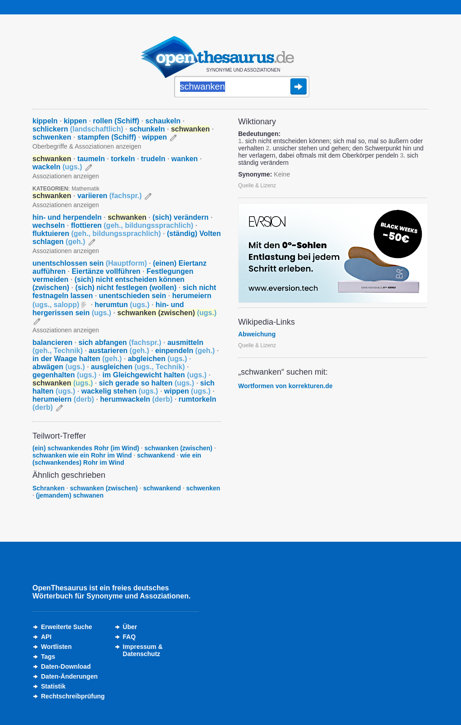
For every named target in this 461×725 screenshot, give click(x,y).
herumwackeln (136, 399)
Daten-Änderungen (69, 676)
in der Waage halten (77, 358)
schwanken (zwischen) (178, 448)
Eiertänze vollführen (106, 271)
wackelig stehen (119, 391)
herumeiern (63, 399)
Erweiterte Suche (66, 626)
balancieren (52, 342)
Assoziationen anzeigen (65, 176)
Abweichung (257, 334)
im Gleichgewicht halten (155, 375)
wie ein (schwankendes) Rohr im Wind (116, 459)
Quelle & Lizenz (257, 185)
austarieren (119, 350)
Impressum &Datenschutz (143, 650)
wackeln (57, 167)
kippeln (45, 121)
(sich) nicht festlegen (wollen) (125, 287)
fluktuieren (96, 233)
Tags (48, 656)
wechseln (48, 225)
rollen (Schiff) (116, 121)
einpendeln (185, 350)
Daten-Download (65, 666)
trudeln (153, 159)
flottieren (132, 225)
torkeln (123, 159)
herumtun (122, 304)
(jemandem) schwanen (70, 495)
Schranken (48, 488)
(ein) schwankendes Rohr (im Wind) (85, 448)
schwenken (51, 137)
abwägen (58, 367)
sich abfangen (119, 342)
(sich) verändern (180, 217)
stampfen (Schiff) (106, 137)
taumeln (91, 159)
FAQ (129, 636)
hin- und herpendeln (67, 217)
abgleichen (157, 358)
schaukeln (163, 121)
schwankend (156, 455)
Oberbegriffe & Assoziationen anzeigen (86, 146)
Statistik (53, 686)
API (46, 636)
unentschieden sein (132, 295)
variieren (109, 195)
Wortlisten (56, 646)
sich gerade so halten (146, 383)
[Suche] (241, 87)
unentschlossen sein (89, 263)
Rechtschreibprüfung (73, 696)
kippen (75, 121)
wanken (185, 159)
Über (130, 626)
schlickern (77, 129)
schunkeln (147, 129)
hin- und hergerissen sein (108, 309)
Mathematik (85, 189)
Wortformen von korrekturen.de (285, 386)
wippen (154, 137)
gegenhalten (64, 375)
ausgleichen (138, 367)
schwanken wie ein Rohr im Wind (82, 455)
